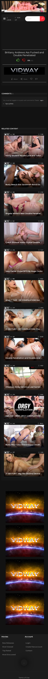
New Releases (8, 643)
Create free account (34, 647)
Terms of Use (24, 678)
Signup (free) (9, 103)
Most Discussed (9, 655)
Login (41, 100)
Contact (29, 651)
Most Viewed (7, 647)
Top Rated (6, 651)
